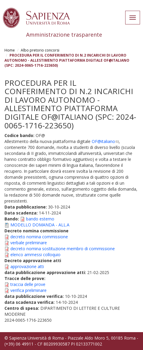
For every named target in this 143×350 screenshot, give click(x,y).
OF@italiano (105, 141)
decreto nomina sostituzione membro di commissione (62, 248)
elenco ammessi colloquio (35, 254)
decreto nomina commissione (39, 236)
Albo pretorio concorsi (40, 50)
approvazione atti (27, 266)
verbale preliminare (28, 242)
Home (9, 50)
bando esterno (40, 219)
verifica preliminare (28, 290)
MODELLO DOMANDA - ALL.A (39, 225)
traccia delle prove (27, 284)
